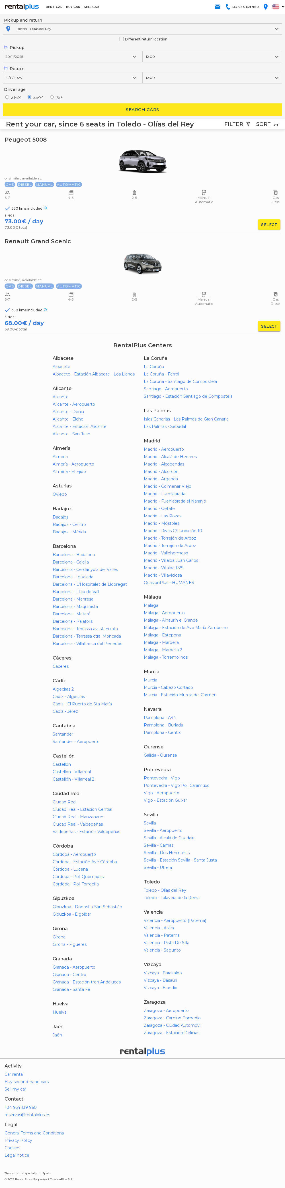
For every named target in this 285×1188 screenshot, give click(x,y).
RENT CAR (54, 7)
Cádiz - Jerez (65, 711)
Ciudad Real (64, 802)
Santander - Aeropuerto (76, 741)
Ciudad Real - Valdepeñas (78, 824)
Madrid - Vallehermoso (166, 553)
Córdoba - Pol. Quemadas (78, 876)
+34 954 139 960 (21, 1107)
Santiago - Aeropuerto (166, 388)
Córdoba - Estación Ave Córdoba (85, 861)
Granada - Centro (69, 974)
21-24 (16, 97)
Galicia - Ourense (160, 755)
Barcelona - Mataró (72, 614)
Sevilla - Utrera (158, 867)
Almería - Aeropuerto (73, 464)
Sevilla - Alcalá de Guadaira (170, 837)
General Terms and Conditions (34, 1133)
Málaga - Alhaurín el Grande (171, 620)
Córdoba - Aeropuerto (74, 854)
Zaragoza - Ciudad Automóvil (172, 1025)
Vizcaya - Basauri (160, 980)
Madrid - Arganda (161, 478)
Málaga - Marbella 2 (163, 649)
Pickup (14, 47)
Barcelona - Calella (71, 562)
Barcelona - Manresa (73, 599)
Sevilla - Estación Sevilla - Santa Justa (180, 860)
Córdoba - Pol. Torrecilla (76, 884)
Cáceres (61, 666)
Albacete (61, 366)
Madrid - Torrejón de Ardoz (170, 538)
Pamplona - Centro (163, 732)
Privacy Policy (18, 1140)
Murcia (150, 680)
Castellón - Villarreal (72, 771)
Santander (63, 734)
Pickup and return (23, 20)
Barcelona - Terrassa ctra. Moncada (87, 636)
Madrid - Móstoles (161, 523)
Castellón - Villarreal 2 (73, 779)
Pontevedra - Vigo (162, 778)
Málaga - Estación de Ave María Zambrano (186, 627)
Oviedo (60, 494)
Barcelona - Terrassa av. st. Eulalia (85, 628)
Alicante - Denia (68, 411)
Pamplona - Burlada (163, 725)
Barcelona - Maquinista (75, 606)
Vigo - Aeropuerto (161, 792)
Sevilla (150, 823)
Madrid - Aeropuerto (164, 449)
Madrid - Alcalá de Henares (170, 456)
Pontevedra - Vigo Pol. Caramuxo (177, 785)
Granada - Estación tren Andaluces (87, 982)
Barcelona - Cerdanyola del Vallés (85, 569)
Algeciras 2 (63, 689)
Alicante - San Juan (71, 433)
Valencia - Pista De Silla (166, 942)
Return (14, 69)
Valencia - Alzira (159, 927)
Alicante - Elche (68, 419)
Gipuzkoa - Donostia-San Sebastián (87, 906)
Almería (60, 456)
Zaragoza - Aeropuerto (166, 1010)
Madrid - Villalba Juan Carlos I (172, 560)
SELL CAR (91, 7)
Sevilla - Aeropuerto (163, 830)
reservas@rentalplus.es (27, 1114)
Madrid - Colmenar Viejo (167, 486)
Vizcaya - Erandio (160, 987)
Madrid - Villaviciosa (163, 575)
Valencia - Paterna (162, 935)
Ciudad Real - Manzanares (78, 816)
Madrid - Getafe (159, 508)
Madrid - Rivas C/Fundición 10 (173, 530)
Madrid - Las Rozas (162, 516)
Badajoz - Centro (69, 524)
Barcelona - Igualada (73, 576)
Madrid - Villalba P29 (164, 567)
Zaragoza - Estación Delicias (171, 1032)
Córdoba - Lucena (70, 869)
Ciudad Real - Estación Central (82, 809)
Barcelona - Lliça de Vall (76, 591)
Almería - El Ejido (69, 471)
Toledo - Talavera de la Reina (172, 897)
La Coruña (154, 366)
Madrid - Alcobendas (164, 464)
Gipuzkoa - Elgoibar (72, 914)
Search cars (142, 109)
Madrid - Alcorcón (161, 471)
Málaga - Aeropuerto (164, 612)
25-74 (38, 97)
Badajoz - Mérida (69, 531)
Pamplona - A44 (160, 717)
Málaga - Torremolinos (166, 657)
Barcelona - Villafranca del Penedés (87, 643)
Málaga (151, 605)
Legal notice (17, 1155)
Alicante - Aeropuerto (74, 404)
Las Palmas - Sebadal (165, 426)
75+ (59, 97)
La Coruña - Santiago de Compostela (180, 381)
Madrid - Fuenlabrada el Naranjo (175, 501)
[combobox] (16, 28)
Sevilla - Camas (158, 845)
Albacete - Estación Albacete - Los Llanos (94, 374)
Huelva (60, 1012)
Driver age (15, 89)
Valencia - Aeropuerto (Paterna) (175, 920)
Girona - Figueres (70, 944)
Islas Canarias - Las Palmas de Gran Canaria (186, 419)
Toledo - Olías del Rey (165, 890)
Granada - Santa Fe (71, 989)
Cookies (12, 1147)
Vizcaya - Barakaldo (163, 972)
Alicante (61, 396)
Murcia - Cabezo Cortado (168, 687)
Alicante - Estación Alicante (79, 426)
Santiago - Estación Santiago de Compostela (188, 396)
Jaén (57, 1035)
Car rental (14, 1074)
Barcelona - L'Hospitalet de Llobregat (90, 584)
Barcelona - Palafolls (73, 621)
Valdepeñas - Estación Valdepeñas (86, 831)
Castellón (62, 764)
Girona (59, 937)
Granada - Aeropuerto (74, 967)
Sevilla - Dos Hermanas (167, 852)
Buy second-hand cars (27, 1081)
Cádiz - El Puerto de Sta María (82, 704)
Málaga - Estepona (162, 635)
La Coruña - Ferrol (161, 374)
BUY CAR (73, 7)
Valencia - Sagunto (162, 950)
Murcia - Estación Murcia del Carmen (180, 694)
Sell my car (15, 1089)
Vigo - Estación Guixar (165, 800)
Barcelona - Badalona (74, 554)
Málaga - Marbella (161, 642)
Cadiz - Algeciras (69, 696)
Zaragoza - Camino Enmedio (172, 1017)
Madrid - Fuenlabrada (164, 493)
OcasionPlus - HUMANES (169, 582)
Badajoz (61, 517)
